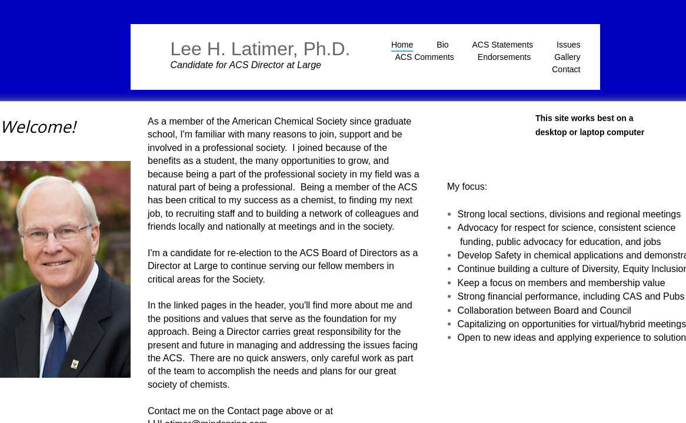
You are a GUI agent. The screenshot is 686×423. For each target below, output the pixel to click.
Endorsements (504, 57)
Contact (566, 69)
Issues (568, 44)
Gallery (567, 57)
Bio (442, 44)
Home (402, 44)
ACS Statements (503, 44)
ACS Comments (424, 57)
